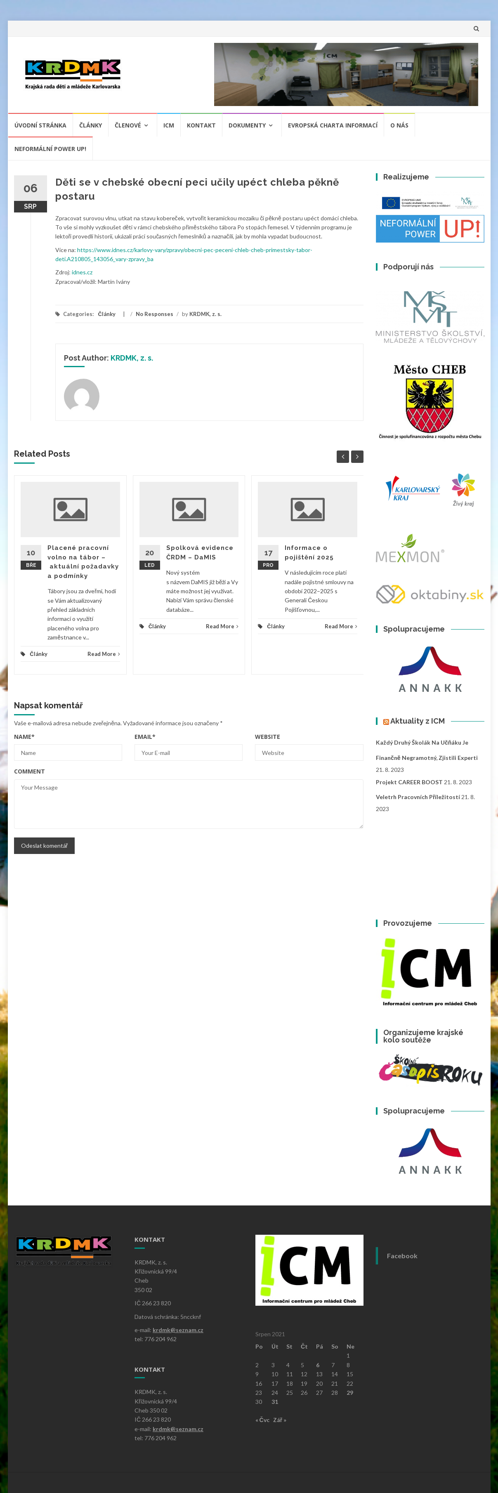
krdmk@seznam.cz (178, 1329)
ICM (168, 125)
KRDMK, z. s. (205, 314)
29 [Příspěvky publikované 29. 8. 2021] (350, 1392)
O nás (399, 125)
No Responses (154, 314)
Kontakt (201, 125)
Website (267, 737)
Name (24, 737)
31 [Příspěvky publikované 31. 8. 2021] (274, 1401)
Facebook (402, 1255)
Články (90, 125)
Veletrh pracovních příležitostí (418, 796)
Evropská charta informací (333, 125)
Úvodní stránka (40, 125)
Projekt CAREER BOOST (409, 781)
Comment (29, 771)
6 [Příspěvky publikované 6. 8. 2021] (317, 1364)
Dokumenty (247, 125)
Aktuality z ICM (417, 721)
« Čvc (262, 1419)
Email (145, 737)
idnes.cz (82, 272)
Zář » (279, 1419)
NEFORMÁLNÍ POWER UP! (50, 149)
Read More (103, 654)
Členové (128, 125)
